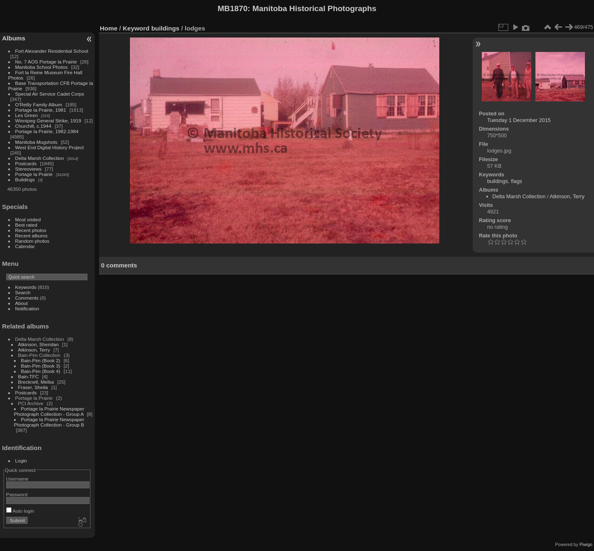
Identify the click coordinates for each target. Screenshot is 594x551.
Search (23, 292)
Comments (27, 297)
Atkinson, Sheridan (38, 344)
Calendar (25, 246)
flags (516, 181)
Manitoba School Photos (41, 67)
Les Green (26, 115)
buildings (165, 28)
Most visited (28, 219)
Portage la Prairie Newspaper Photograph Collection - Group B (49, 422)
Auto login (20, 510)
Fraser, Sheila (33, 387)
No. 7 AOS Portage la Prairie (46, 61)
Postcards (26, 163)
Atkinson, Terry (34, 349)
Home (109, 28)
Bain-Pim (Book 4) (40, 371)
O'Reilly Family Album (38, 104)
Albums (13, 38)
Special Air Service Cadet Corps (49, 93)
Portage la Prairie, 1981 (40, 110)
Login (21, 460)
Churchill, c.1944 (33, 126)
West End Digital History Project (49, 147)
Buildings (25, 179)
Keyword (136, 28)
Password (17, 494)
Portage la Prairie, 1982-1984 (47, 131)
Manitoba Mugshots (36, 142)
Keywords (26, 287)
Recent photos (31, 230)
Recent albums (31, 235)
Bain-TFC (28, 376)
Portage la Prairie (34, 174)
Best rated (26, 224)
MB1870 (233, 8)
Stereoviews (28, 168)
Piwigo (586, 544)
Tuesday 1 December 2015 (519, 120)
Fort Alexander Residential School (51, 51)
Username (17, 478)
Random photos (32, 241)
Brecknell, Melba (36, 382)
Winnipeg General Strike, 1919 (48, 120)
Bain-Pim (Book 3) (40, 365)
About (21, 303)
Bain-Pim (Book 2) (40, 360)
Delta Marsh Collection (39, 158)
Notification (27, 308)
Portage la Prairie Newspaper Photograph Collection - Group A (49, 411)
